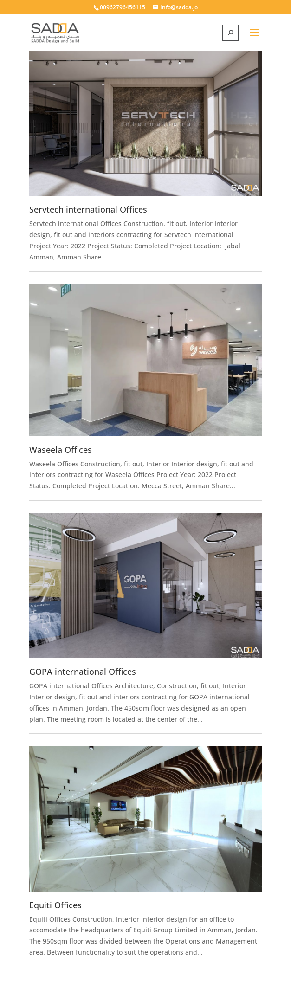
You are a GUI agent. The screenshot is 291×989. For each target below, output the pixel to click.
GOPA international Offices (82, 671)
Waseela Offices (60, 449)
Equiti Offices (55, 905)
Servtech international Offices (88, 209)
